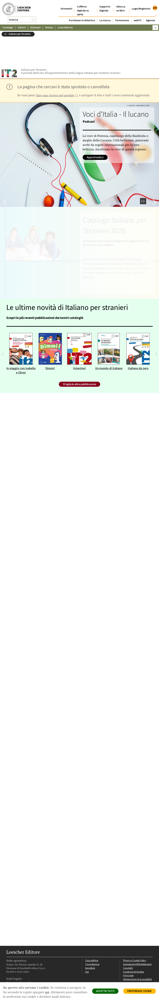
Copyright (128, 936)
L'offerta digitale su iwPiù (83, 6)
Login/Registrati (141, 4)
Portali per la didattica (82, 16)
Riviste (49, 24)
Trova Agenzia (92, 932)
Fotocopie (128, 943)
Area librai (90, 936)
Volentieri (79, 337)
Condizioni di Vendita (133, 940)
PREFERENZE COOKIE (139, 991)
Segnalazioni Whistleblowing (137, 932)
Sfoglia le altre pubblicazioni (79, 352)
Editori (22, 24)
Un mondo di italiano (109, 337)
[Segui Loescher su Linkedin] (20, 958)
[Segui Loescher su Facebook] (9, 958)
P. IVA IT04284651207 (17, 971)
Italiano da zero (138, 337)
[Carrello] (155, 24)
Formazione (122, 16)
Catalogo (7, 24)
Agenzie (150, 16)
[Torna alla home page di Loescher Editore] (17, 7)
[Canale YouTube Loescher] (25, 958)
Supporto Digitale (105, 4)
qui (47, 992)
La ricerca (105, 16)
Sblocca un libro (120, 4)
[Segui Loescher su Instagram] (14, 958)
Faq (87, 940)
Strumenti (66, 4)
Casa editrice (91, 928)
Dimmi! (50, 337)
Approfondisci (95, 125)
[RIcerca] (33, 18)
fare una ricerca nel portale (57, 64)
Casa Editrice (65, 24)
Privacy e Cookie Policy (134, 928)
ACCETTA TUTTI (105, 991)
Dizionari (35, 24)
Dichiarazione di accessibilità (137, 947)
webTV (137, 16)
